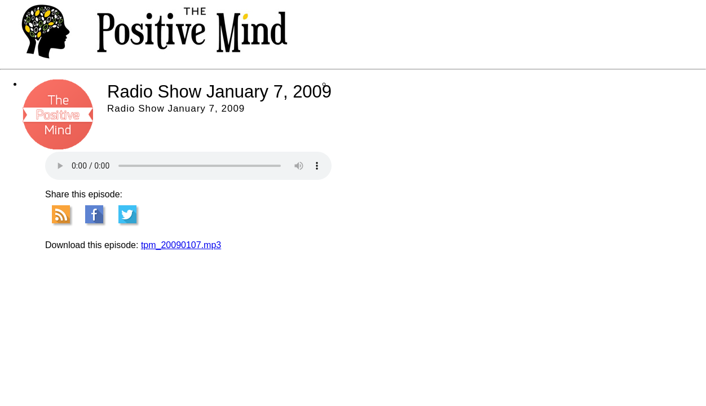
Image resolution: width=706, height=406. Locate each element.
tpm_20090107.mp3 (181, 245)
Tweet (127, 214)
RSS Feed (61, 214)
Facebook (94, 214)
